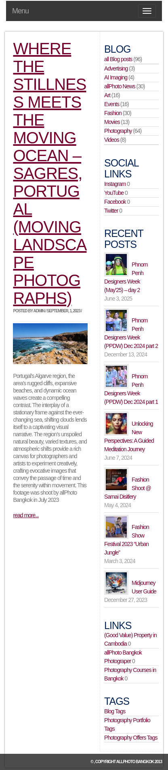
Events (111, 104)
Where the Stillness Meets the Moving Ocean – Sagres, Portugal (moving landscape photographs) (49, 173)
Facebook (115, 201)
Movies (112, 122)
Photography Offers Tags (130, 737)
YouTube (114, 193)
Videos (111, 140)
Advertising (116, 68)
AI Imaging (115, 77)
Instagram (115, 184)
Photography (118, 131)
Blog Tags (114, 711)
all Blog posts (118, 59)
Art (107, 95)
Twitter (111, 210)
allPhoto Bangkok (135, 761)
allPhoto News (119, 86)
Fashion (113, 113)
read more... (25, 515)
